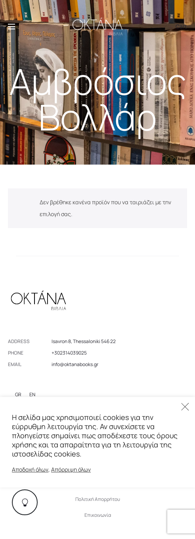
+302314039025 (69, 352)
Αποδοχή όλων (30, 469)
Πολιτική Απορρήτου (97, 499)
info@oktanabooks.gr (75, 364)
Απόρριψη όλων (71, 469)
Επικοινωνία (97, 515)
